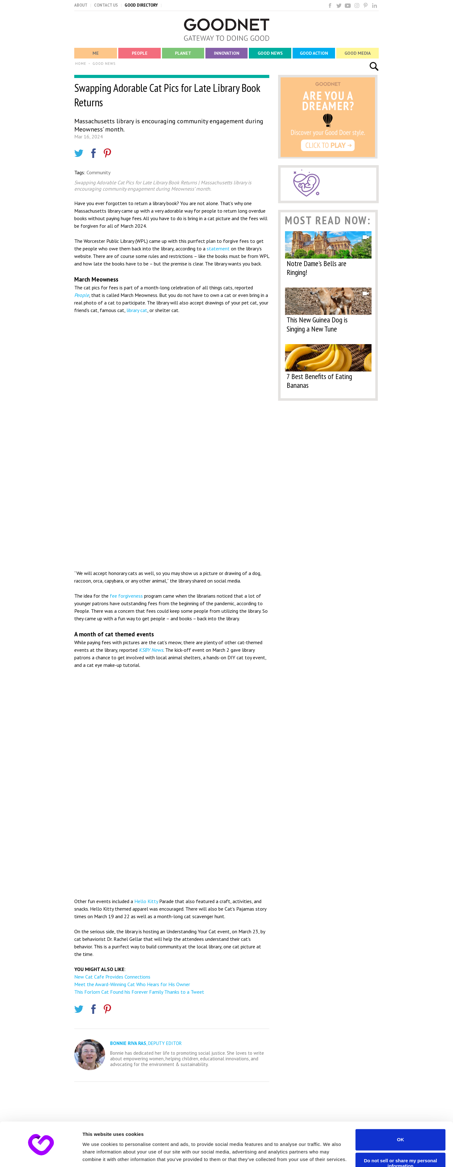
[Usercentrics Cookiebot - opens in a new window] (40, 1154)
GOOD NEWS (103, 63)
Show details (97, 1154)
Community (98, 172)
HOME (80, 63)
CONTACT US (106, 5)
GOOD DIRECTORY (141, 5)
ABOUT (80, 5)
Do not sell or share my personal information (400, 1141)
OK (400, 1117)
